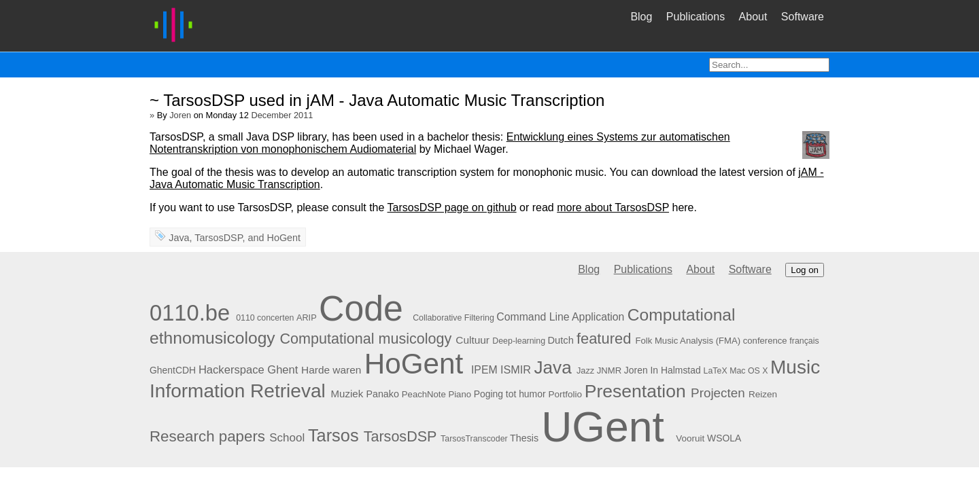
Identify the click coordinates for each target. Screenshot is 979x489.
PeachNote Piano (436, 394)
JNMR (609, 370)
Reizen (763, 394)
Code (361, 308)
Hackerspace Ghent (248, 369)
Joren (180, 115)
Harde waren (331, 370)
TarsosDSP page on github (452, 207)
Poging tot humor (510, 393)
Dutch (561, 340)
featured (604, 338)
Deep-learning (518, 341)
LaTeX (715, 371)
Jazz (585, 370)
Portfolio (565, 394)
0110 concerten (265, 318)
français (804, 341)
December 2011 (282, 115)
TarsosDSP (218, 237)
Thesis (524, 438)
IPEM (484, 370)
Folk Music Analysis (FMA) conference (711, 341)
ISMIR (515, 369)
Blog (641, 16)
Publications (695, 16)
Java (179, 237)
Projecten (718, 393)
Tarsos (333, 435)
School (287, 437)
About (753, 16)
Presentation (635, 391)
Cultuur (473, 340)
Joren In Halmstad (662, 370)
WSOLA (724, 438)
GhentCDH (173, 370)
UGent (602, 426)
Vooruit (690, 438)
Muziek (347, 393)
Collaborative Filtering (453, 318)
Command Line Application (560, 317)
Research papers (207, 436)
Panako (382, 393)
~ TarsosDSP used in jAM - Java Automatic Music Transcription (377, 100)
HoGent (283, 237)
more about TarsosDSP (613, 207)
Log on (805, 270)
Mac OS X (748, 371)
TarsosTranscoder (474, 438)
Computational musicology (366, 338)
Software (802, 16)
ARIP (306, 317)
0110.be (190, 312)
